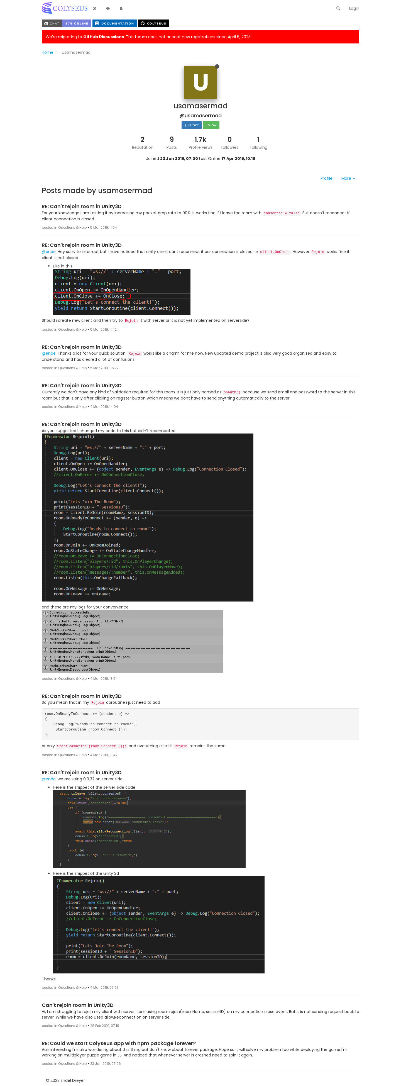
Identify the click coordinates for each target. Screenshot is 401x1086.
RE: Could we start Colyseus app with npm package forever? (119, 1043)
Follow (211, 125)
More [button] (348, 178)
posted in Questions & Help (64, 227)
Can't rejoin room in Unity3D (78, 1005)
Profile (326, 178)
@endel (49, 251)
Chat (191, 125)
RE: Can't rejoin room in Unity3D (82, 206)
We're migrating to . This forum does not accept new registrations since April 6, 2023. (148, 37)
